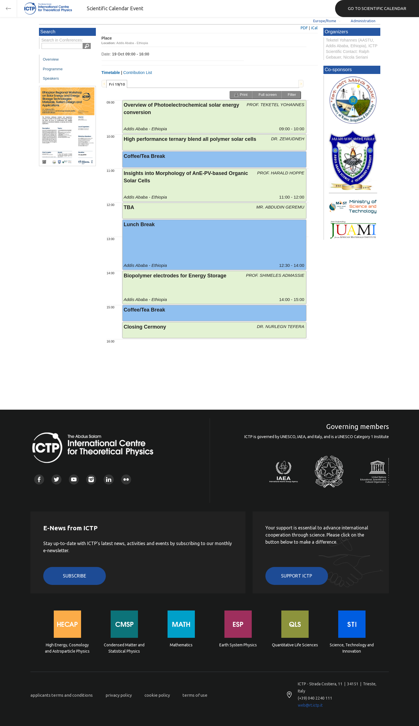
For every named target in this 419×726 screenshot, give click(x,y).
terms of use (195, 695)
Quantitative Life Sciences (295, 645)
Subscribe (74, 575)
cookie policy (157, 695)
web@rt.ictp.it (310, 705)
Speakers (51, 78)
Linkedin (108, 479)
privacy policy (119, 695)
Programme (53, 69)
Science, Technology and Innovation (352, 648)
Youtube (74, 479)
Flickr (126, 479)
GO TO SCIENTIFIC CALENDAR (377, 8)
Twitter (56, 479)
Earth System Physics (238, 645)
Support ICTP (296, 575)
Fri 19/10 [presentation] (117, 84)
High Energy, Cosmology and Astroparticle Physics (67, 648)
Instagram (91, 479)
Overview (51, 59)
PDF (304, 28)
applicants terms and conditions (61, 695)
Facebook (39, 479)
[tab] (116, 84)
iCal (314, 28)
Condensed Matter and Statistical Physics (124, 648)
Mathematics (181, 645)
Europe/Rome (324, 21)
